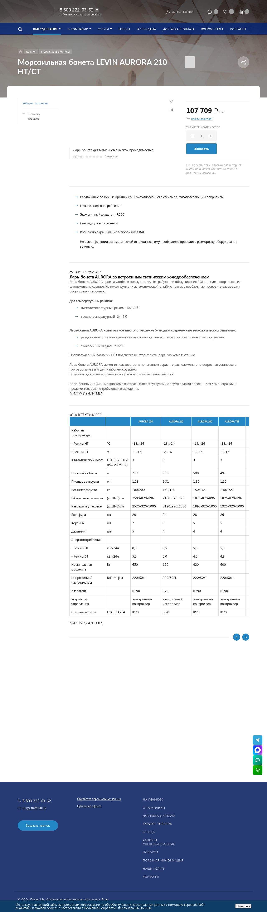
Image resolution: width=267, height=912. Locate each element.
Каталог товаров (157, 824)
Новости (150, 852)
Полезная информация (163, 860)
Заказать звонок (38, 825)
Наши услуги (154, 868)
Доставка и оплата (159, 816)
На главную (153, 799)
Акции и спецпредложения (159, 842)
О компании (154, 808)
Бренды (149, 832)
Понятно (243, 906)
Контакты (151, 877)
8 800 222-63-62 (76, 9)
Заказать (201, 148)
